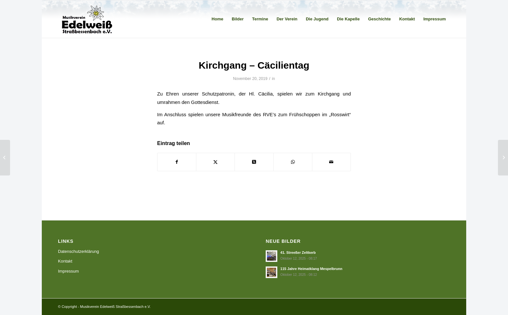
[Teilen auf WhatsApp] (293, 162)
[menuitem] (217, 19)
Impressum (68, 271)
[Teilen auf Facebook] (176, 162)
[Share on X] (254, 162)
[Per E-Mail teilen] (331, 162)
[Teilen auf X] (215, 162)
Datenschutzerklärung (78, 251)
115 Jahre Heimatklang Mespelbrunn (311, 269)
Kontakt (65, 261)
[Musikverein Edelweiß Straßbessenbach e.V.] (87, 19)
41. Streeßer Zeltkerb (298, 252)
